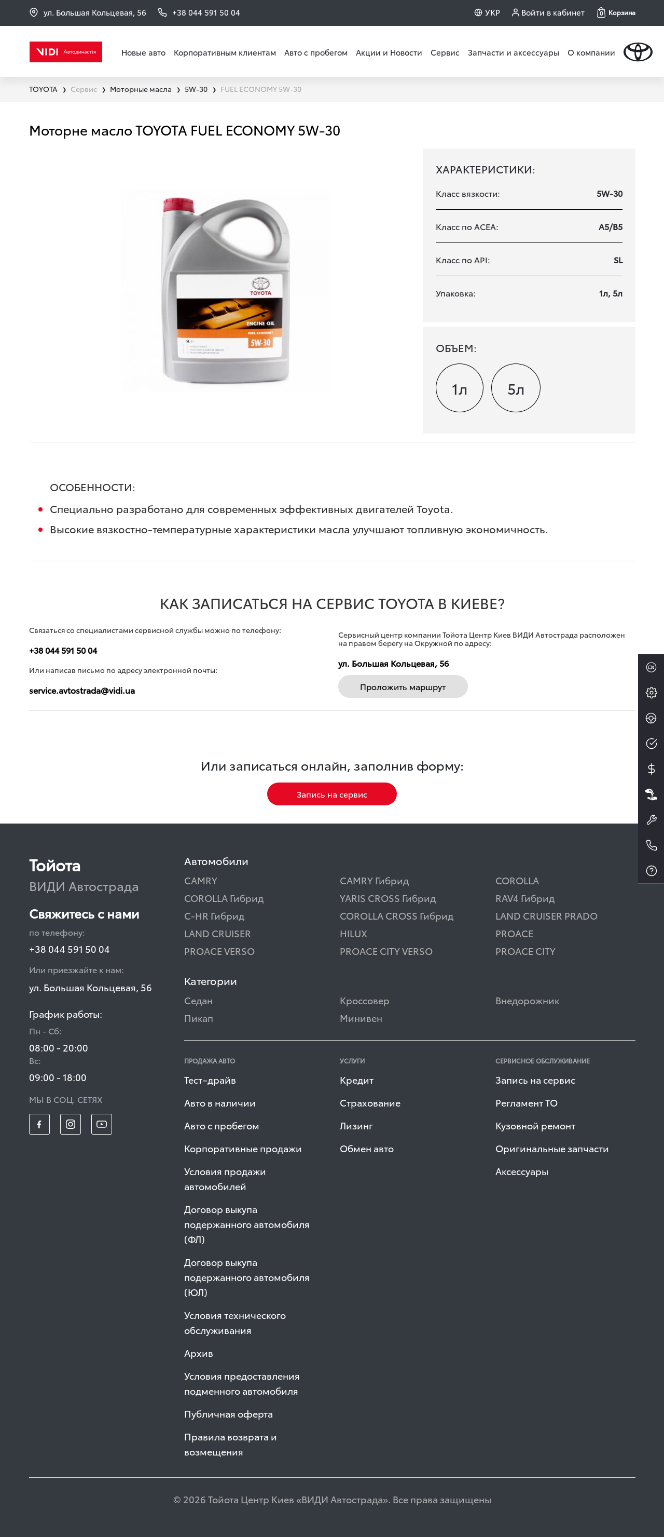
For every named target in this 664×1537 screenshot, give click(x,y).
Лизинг (356, 1124)
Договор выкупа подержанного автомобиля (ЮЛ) (247, 1276)
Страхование (370, 1102)
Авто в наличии (220, 1102)
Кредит (357, 1079)
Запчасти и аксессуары (513, 52)
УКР (492, 12)
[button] (616, 12)
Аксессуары (521, 1170)
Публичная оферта (228, 1413)
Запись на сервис (332, 794)
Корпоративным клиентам (225, 52)
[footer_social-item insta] (70, 1124)
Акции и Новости (389, 52)
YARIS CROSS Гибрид (388, 897)
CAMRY (200, 879)
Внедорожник (527, 999)
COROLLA (517, 879)
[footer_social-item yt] (101, 1124)
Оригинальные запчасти (552, 1147)
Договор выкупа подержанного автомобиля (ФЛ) (247, 1223)
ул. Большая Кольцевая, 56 (87, 12)
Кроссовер (365, 999)
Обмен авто (367, 1147)
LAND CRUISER (217, 932)
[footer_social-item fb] (39, 1124)
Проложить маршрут (403, 686)
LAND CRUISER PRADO (546, 915)
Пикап (198, 1017)
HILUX (353, 932)
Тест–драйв (210, 1079)
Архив (198, 1352)
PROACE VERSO (219, 950)
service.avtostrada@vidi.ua (82, 690)
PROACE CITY (525, 950)
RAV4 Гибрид (525, 897)
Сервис (445, 52)
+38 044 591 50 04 (63, 650)
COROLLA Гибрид (224, 897)
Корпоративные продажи (243, 1147)
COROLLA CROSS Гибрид (396, 915)
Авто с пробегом (316, 52)
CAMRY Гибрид (374, 879)
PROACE (514, 932)
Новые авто (143, 52)
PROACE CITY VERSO (386, 950)
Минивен (361, 1017)
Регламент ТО (526, 1102)
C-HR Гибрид (214, 915)
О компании (591, 52)
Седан (198, 999)
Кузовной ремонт (535, 1124)
